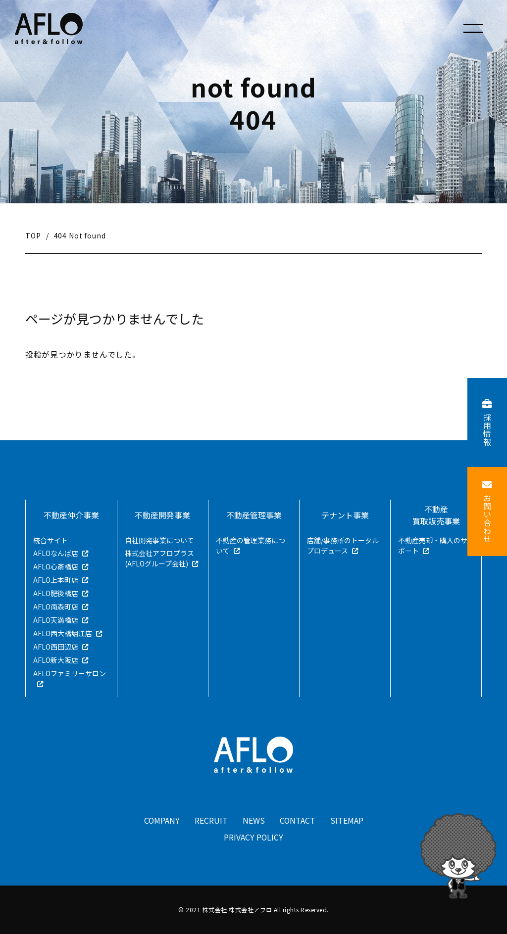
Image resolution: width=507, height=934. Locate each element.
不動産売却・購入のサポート (432, 545)
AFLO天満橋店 (55, 620)
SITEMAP (347, 821)
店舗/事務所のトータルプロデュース (343, 545)
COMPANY (162, 821)
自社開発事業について (159, 540)
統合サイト (50, 540)
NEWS (254, 821)
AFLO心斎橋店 (55, 566)
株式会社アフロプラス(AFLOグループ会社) (159, 558)
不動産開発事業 (162, 515)
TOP (33, 235)
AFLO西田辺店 (55, 647)
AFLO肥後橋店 (55, 593)
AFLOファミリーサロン (69, 673)
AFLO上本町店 (55, 580)
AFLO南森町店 (55, 606)
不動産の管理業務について (250, 545)
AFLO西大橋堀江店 (62, 633)
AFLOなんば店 (55, 553)
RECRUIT (211, 821)
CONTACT (298, 821)
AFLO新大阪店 (55, 660)
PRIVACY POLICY (254, 837)
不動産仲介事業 (71, 515)
